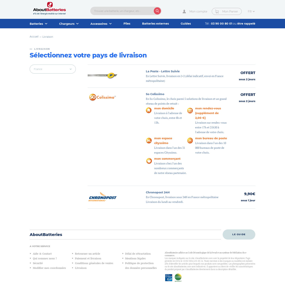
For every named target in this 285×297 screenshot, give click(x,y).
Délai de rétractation (138, 253)
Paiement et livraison (88, 258)
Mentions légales (135, 258)
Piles (127, 23)
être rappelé (246, 23)
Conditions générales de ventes (94, 263)
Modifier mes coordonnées (49, 268)
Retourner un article (87, 253)
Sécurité (38, 263)
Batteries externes (155, 23)
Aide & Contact (42, 253)
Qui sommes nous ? (45, 258)
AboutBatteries (46, 234)
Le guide (239, 234)
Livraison (47, 36)
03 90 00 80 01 (222, 23)
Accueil (34, 36)
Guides (186, 23)
